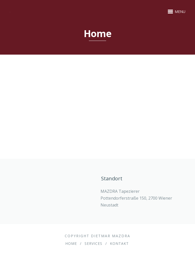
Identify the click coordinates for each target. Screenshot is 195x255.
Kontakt (119, 243)
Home (71, 243)
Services (93, 243)
